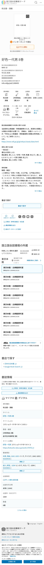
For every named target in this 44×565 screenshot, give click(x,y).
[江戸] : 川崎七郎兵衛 (10, 480)
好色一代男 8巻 (8, 416)
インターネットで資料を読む (11, 537)
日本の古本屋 (11, 363)
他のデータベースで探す (12, 229)
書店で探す (22, 206)
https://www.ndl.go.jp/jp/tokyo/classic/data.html (20, 141)
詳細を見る (13, 556)
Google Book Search (14, 366)
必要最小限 (11, 562)
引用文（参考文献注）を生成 (13, 222)
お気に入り (6, 217)
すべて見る (36, 111)
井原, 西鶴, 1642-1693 (11, 456)
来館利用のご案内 (34, 260)
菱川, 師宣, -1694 (9, 465)
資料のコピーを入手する (9, 540)
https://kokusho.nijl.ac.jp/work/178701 (18, 448)
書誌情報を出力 (9, 225)
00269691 (6, 468)
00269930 (6, 459)
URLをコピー (13, 217)
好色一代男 (7, 444)
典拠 (22, 462)
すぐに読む (21, 47)
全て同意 (33, 562)
